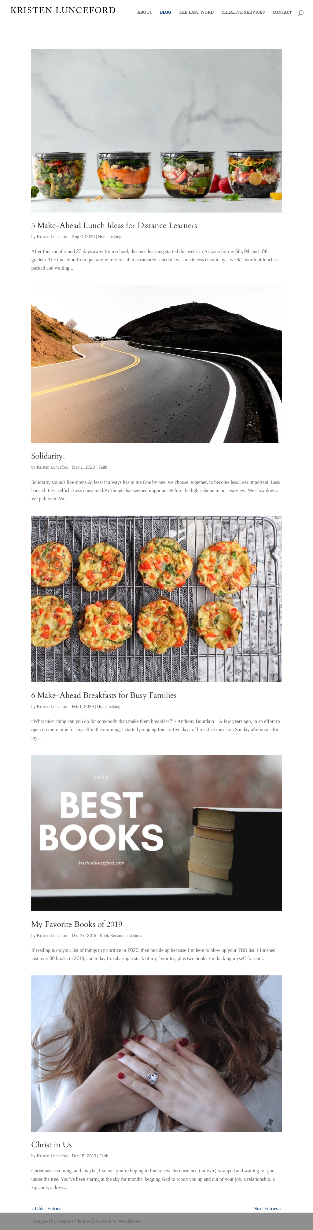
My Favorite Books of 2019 (76, 924)
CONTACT (282, 12)
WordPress (130, 1221)
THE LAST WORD (196, 12)
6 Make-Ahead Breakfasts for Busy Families (104, 695)
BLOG (165, 12)
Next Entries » (267, 1208)
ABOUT (144, 12)
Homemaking (109, 237)
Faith (102, 467)
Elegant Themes (74, 1221)
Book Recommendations (121, 935)
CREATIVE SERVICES (243, 12)
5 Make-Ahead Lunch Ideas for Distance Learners (114, 225)
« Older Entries (46, 1208)
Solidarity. (48, 456)
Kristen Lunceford (52, 237)
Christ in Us (51, 1144)
